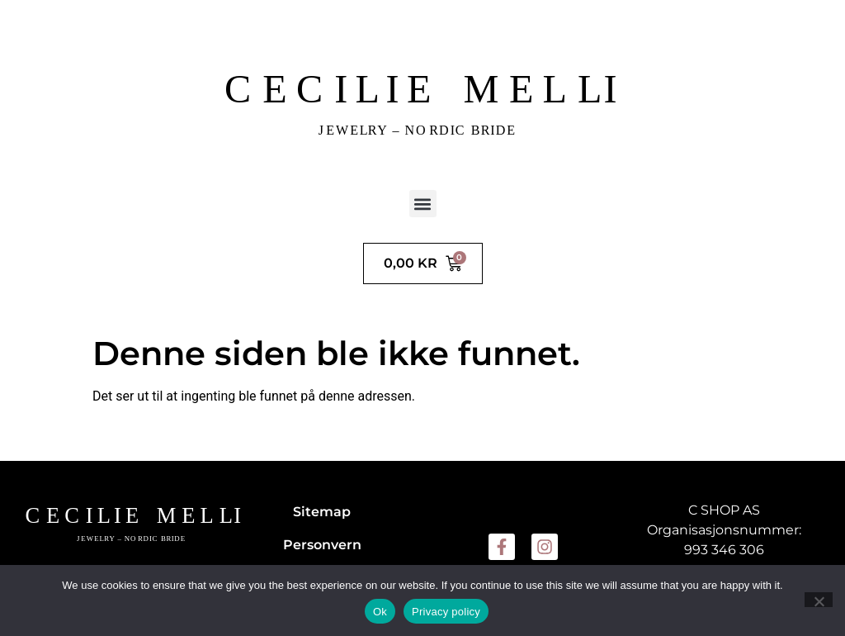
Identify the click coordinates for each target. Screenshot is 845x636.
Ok (380, 611)
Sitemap (322, 512)
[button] (423, 203)
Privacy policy (446, 611)
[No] (819, 599)
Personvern (322, 545)
